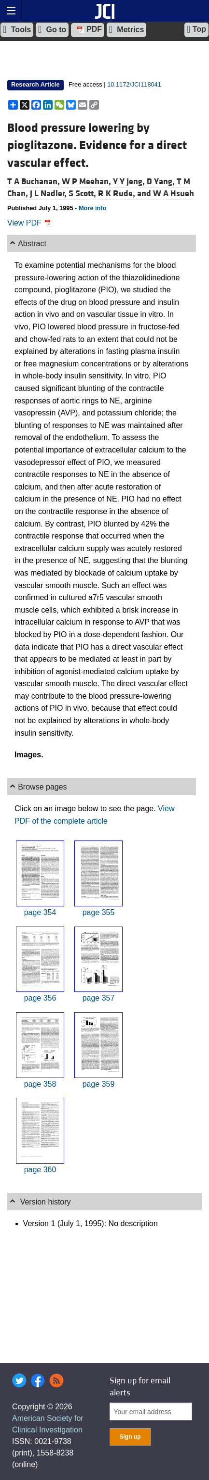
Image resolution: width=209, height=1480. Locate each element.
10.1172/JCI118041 (134, 84)
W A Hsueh (173, 193)
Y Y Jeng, (130, 181)
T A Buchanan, (34, 181)
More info (93, 208)
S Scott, (83, 193)
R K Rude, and (125, 193)
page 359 (99, 1084)
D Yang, (162, 181)
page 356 (40, 998)
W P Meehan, (87, 181)
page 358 (40, 1084)
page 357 (99, 998)
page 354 (40, 912)
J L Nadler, (49, 193)
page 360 (40, 1170)
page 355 (99, 912)
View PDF (29, 223)
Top (196, 29)
